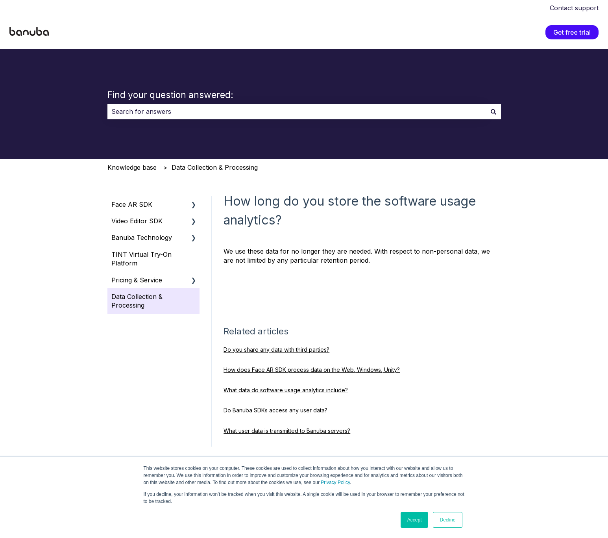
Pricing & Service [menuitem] (136, 280)
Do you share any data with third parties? (276, 349)
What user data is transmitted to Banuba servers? (287, 430)
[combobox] (296, 111)
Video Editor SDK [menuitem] (137, 221)
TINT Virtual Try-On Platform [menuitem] (141, 258)
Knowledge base (132, 167)
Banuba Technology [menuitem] (141, 237)
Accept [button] (414, 520)
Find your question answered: (170, 94)
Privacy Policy (335, 482)
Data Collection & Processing (215, 167)
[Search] (493, 111)
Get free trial (572, 32)
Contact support (574, 8)
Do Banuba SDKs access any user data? (275, 410)
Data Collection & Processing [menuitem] (137, 301)
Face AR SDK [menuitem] (131, 204)
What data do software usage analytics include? (286, 390)
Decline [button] (447, 520)
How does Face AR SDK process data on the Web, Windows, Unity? (312, 369)
